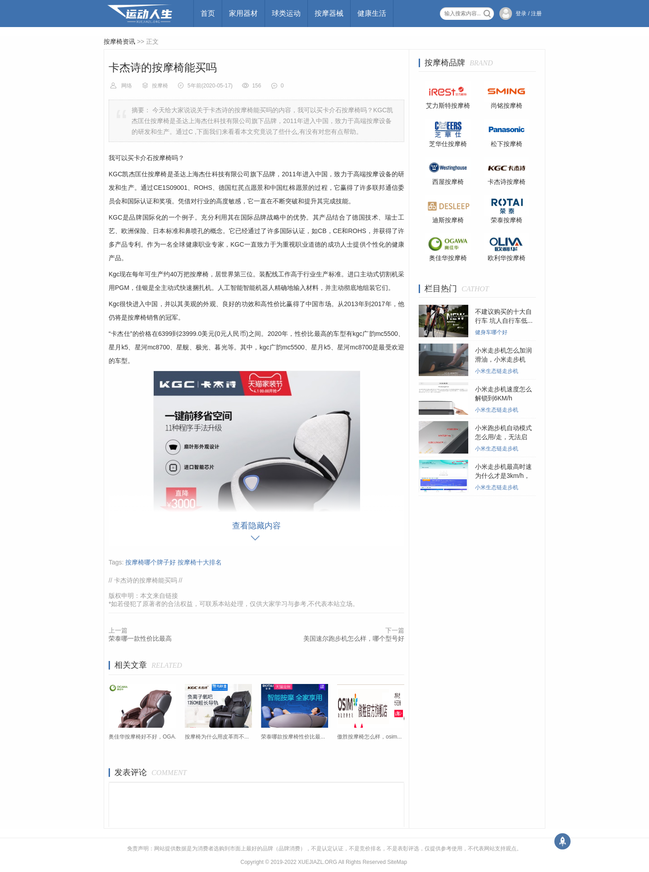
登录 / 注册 (529, 13)
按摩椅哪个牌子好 (150, 562)
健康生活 (371, 13)
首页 (208, 13)
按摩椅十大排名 (200, 562)
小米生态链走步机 (496, 371)
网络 (126, 86)
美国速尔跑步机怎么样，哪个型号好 (353, 638)
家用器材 (243, 13)
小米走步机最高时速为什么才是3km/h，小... (503, 475)
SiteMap (397, 862)
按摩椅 (160, 86)
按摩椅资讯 (119, 41)
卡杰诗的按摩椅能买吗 (145, 580)
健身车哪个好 (491, 332)
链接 (171, 595)
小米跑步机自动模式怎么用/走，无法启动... (503, 437)
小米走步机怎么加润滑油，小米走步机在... (503, 359)
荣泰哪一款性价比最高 (140, 638)
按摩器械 (329, 13)
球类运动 (286, 13)
